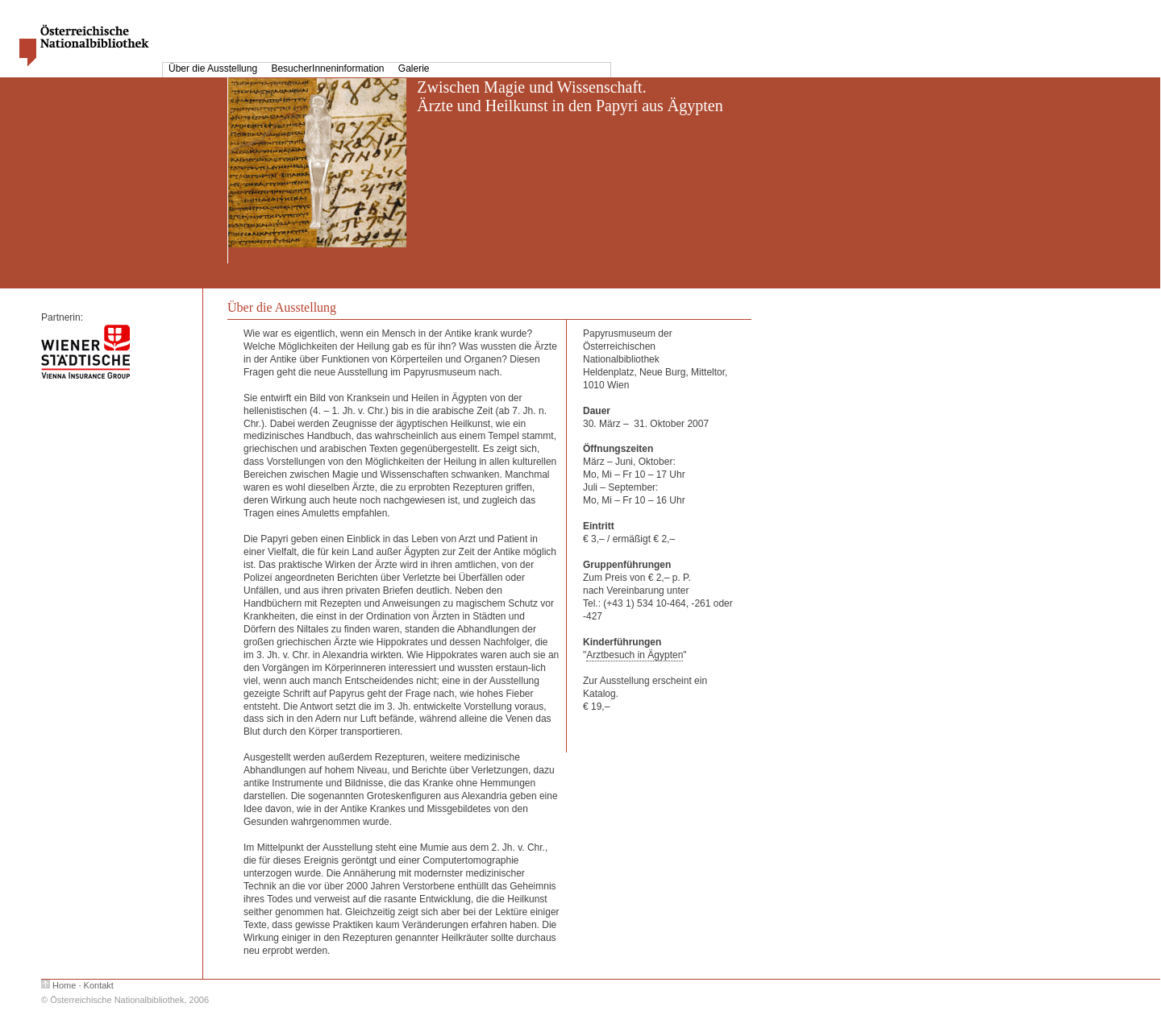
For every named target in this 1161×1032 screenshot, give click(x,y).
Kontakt (99, 985)
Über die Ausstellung (214, 68)
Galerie (414, 68)
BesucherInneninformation (328, 68)
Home (64, 985)
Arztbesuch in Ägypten (634, 655)
